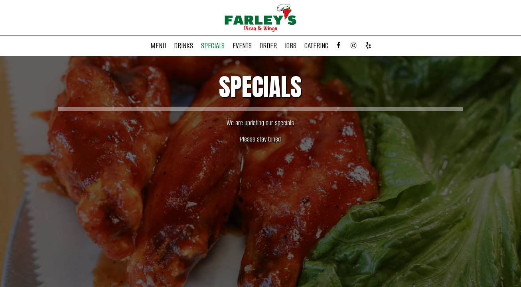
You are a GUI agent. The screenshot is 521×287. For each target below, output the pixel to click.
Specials (213, 46)
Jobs (290, 46)
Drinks (183, 46)
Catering (316, 46)
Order (268, 46)
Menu (158, 46)
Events (242, 46)
